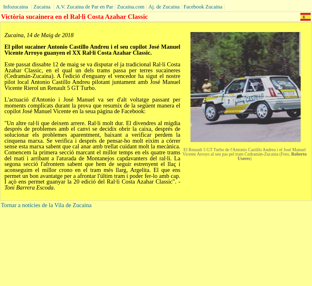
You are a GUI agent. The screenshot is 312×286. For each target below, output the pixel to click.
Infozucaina (15, 7)
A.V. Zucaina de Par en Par (84, 7)
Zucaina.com (131, 7)
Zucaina (41, 7)
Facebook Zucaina (203, 7)
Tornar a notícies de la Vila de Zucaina (46, 205)
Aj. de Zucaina (163, 7)
